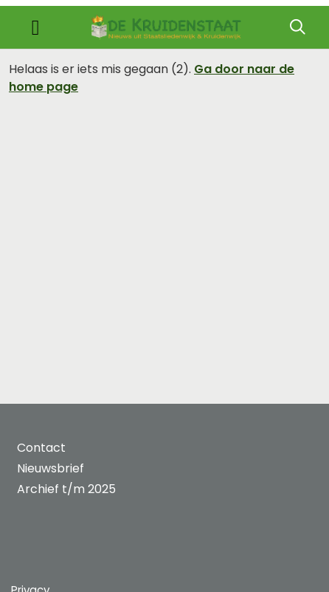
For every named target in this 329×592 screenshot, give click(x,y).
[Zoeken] (297, 27)
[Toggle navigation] (35, 27)
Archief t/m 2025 (66, 489)
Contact (41, 447)
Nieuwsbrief (50, 468)
